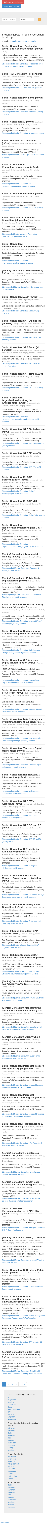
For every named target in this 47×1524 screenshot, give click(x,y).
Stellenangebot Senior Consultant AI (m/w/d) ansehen (23, 133)
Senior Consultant (15, 1409)
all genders (12, 1400)
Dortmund (11, 1445)
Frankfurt (11, 1435)
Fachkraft (11, 1469)
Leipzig (10, 1448)
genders (11, 1402)
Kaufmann (12, 1471)
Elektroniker (12, 1476)
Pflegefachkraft (13, 1464)
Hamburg (11, 1430)
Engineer (11, 1417)
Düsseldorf (12, 1443)
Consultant (12, 1404)
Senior (10, 1407)
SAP (9, 1412)
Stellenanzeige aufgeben (13, 2)
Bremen (11, 1505)
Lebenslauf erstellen (11, 6)
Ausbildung (12, 1419)
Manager (11, 1414)
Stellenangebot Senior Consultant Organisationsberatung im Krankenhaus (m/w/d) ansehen (20, 419)
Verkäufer (11, 1461)
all (8, 1397)
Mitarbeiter (12, 1459)
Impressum (4, 1523)
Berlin (10, 1433)
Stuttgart (11, 1440)
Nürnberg (11, 1450)
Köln (9, 1438)
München (11, 1428)
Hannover (11, 1507)
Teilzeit (10, 1474)
